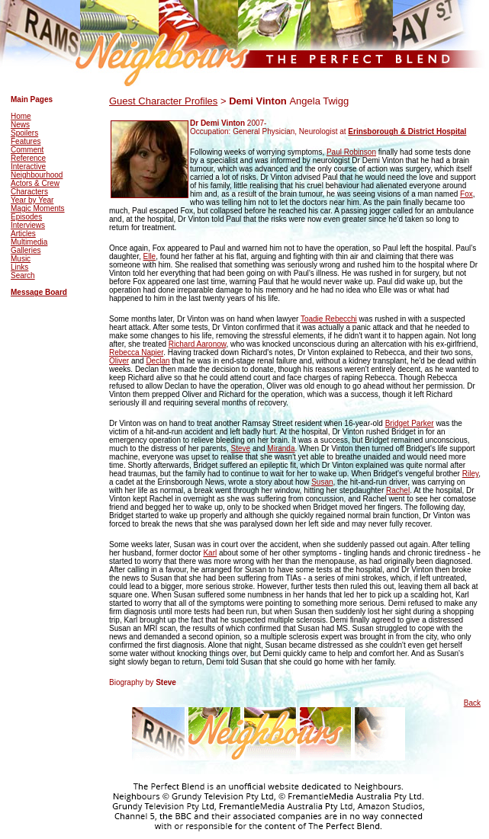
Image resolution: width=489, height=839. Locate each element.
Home (21, 116)
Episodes (26, 217)
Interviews (28, 225)
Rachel (398, 490)
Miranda (280, 448)
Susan (322, 482)
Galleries (25, 250)
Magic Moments (38, 208)
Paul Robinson (351, 152)
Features (25, 141)
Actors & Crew (35, 183)
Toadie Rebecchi (329, 319)
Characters (29, 191)
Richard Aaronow (198, 344)
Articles (23, 233)
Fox (466, 194)
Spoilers (24, 133)
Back (472, 703)
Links (19, 267)
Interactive (28, 166)
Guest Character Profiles (163, 101)
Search (23, 275)
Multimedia (29, 242)
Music (21, 259)
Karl (210, 553)
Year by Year (32, 200)
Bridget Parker (409, 423)
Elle (149, 256)
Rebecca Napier (136, 352)
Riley (470, 473)
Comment (27, 150)
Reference (28, 158)
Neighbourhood (37, 175)
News (20, 124)
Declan (157, 361)
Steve (241, 448)
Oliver (119, 361)
